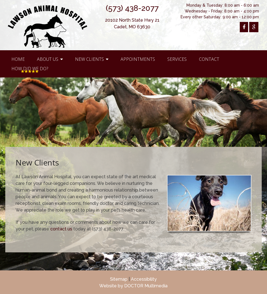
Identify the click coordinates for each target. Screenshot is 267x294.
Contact (209, 59)
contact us (61, 229)
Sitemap (119, 279)
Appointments (138, 59)
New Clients (89, 59)
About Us (47, 59)
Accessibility (144, 279)
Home (18, 59)
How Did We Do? (29, 69)
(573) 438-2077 (132, 8)
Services (177, 59)
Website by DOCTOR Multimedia (133, 285)
